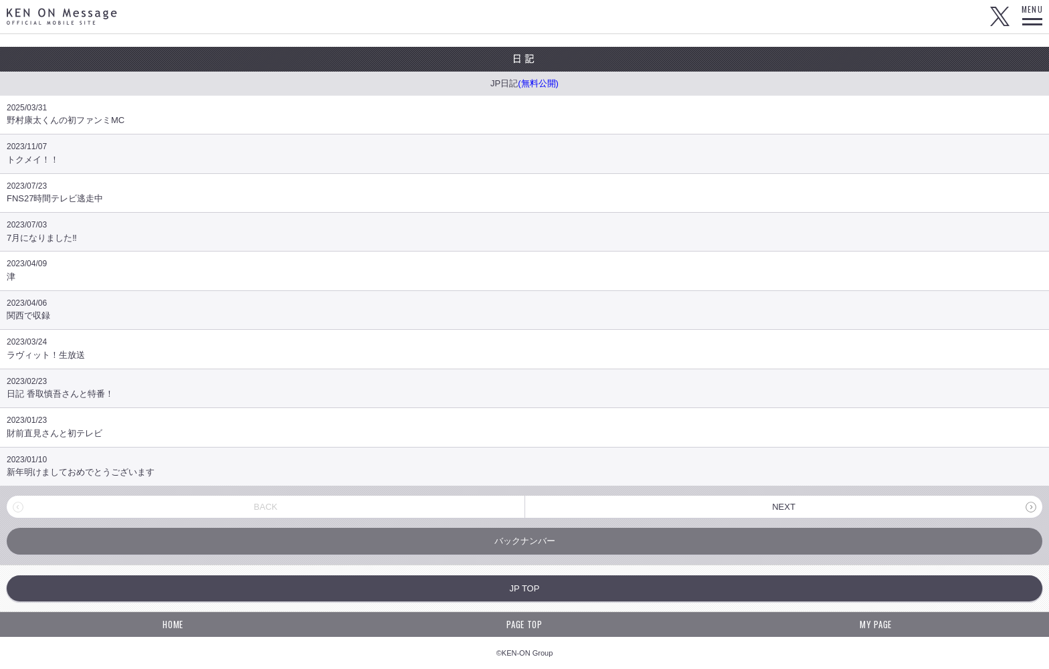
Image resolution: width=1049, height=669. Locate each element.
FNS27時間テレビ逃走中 (524, 192)
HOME (173, 624)
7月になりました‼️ (524, 231)
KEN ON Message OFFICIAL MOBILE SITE (62, 16)
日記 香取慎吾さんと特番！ (524, 387)
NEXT (783, 507)
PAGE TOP (524, 624)
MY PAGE (876, 624)
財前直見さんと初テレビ (524, 426)
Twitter (999, 16)
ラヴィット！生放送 (524, 348)
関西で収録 (524, 309)
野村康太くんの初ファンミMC (524, 114)
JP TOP (525, 588)
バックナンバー (524, 541)
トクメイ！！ (524, 153)
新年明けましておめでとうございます (524, 466)
